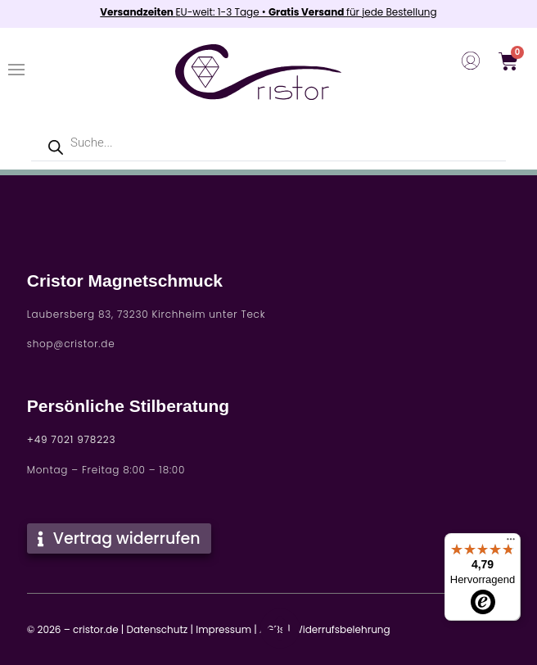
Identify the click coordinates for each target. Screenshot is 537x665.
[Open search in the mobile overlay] (268, 143)
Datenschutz (156, 629)
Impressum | (226, 629)
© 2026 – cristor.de (73, 629)
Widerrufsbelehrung (341, 629)
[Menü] (511, 543)
